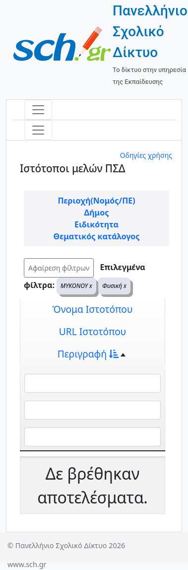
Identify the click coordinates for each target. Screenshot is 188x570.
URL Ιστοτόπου (92, 331)
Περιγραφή (88, 353)
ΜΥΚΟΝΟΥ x (76, 286)
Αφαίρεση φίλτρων (58, 268)
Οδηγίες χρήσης (146, 155)
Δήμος (96, 212)
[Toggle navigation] (38, 110)
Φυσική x (114, 286)
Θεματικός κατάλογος (97, 236)
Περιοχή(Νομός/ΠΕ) (96, 200)
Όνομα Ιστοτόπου (93, 309)
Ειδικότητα (96, 224)
